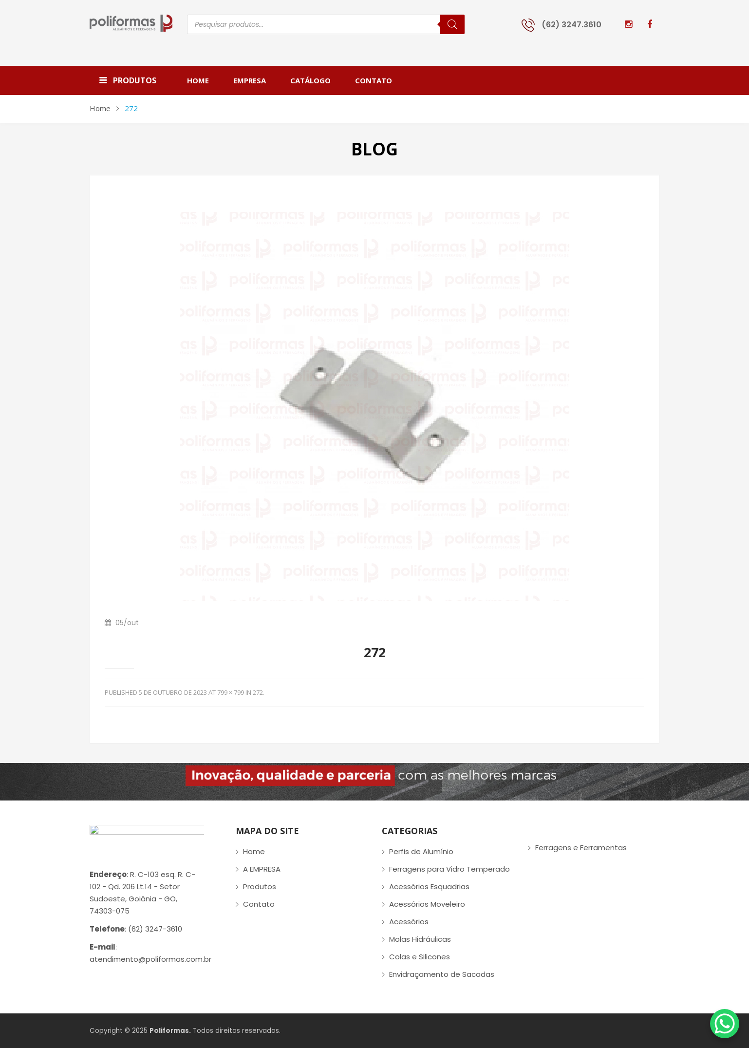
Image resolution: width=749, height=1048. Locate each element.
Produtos (259, 886)
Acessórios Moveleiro (427, 904)
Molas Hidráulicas (420, 939)
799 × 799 (230, 692)
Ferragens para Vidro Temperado (449, 869)
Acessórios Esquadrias (429, 886)
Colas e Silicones (419, 957)
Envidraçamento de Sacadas (441, 974)
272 (258, 692)
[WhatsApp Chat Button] (724, 1023)
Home (100, 108)
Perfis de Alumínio (421, 851)
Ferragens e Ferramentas (581, 847)
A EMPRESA (262, 869)
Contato (259, 904)
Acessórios (409, 921)
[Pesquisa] (452, 24)
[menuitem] (204, 80)
